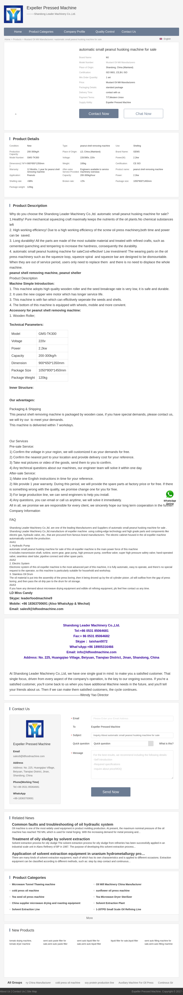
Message (76, 753)
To (74, 726)
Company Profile (76, 31)
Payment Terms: (87, 97)
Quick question (81, 743)
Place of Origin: (86, 67)
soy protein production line (102, 982)
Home (18, 31)
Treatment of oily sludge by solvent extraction (51, 839)
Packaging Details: (88, 87)
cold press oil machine (70, 982)
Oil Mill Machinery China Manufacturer (32, 982)
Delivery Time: (86, 92)
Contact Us (129, 31)
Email (74, 718)
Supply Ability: (86, 102)
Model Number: (86, 62)
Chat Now (143, 114)
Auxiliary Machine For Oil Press (139, 982)
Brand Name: (85, 57)
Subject (75, 735)
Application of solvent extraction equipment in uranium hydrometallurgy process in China (79, 854)
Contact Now (99, 114)
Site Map (32, 991)
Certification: (85, 72)
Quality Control (105, 31)
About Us (5, 991)
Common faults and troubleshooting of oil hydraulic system (62, 824)
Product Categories (43, 31)
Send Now (111, 792)
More (89, 918)
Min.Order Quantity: (88, 77)
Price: (82, 82)
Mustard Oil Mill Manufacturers (38, 39)
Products (17, 39)
